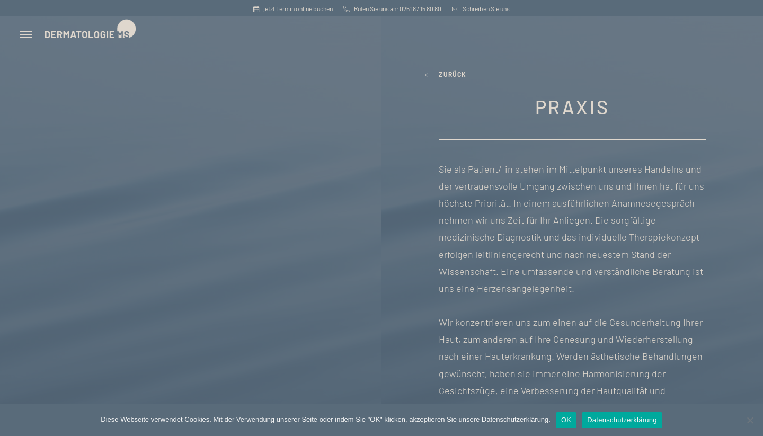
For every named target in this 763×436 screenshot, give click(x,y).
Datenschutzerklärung (621, 420)
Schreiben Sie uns (481, 8)
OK (566, 420)
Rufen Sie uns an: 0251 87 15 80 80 (392, 8)
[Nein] (749, 420)
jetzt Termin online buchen (293, 8)
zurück (446, 74)
